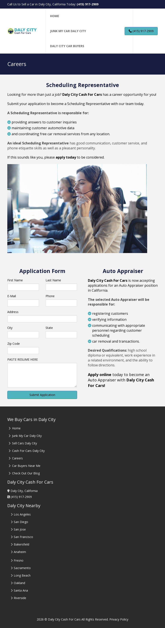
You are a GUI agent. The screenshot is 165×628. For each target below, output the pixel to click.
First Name (15, 280)
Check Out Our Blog (25, 473)
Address (12, 312)
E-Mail (11, 296)
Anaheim (20, 552)
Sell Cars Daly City (24, 443)
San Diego (21, 522)
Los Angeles (22, 514)
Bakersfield (21, 544)
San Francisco (23, 537)
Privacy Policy (118, 619)
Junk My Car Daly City (27, 436)
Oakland (19, 583)
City (9, 328)
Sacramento (22, 568)
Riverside (20, 598)
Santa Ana (21, 590)
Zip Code (13, 344)
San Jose (20, 529)
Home (16, 428)
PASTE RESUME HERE (22, 359)
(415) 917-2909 (87, 4)
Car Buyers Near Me (26, 466)
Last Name (53, 280)
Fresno (18, 560)
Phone (50, 296)
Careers (17, 458)
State (49, 328)
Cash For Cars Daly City (28, 451)
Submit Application (42, 395)
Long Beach (22, 575)
